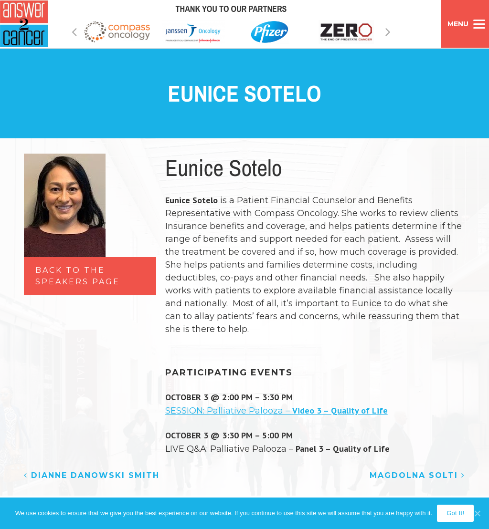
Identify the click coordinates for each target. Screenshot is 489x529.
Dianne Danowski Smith (91, 475)
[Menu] (465, 24)
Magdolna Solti (417, 475)
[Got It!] (477, 513)
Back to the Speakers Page (77, 276)
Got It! (455, 513)
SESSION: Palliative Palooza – (276, 410)
